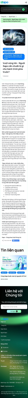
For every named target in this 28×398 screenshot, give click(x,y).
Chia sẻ (15, 240)
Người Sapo (12, 272)
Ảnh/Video (3, 336)
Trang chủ (3, 325)
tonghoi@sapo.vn (9, 386)
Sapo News (21, 272)
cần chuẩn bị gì (8, 49)
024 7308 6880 (11, 382)
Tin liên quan (12, 250)
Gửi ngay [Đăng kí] (14, 311)
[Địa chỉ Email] (14, 306)
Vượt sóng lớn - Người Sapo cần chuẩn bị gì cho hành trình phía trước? (13, 56)
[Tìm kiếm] (23, 9)
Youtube (4, 351)
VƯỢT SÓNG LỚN (9, 52)
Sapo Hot (4, 272)
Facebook (4, 347)
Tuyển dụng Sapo (5, 340)
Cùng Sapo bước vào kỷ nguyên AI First (13, 276)
